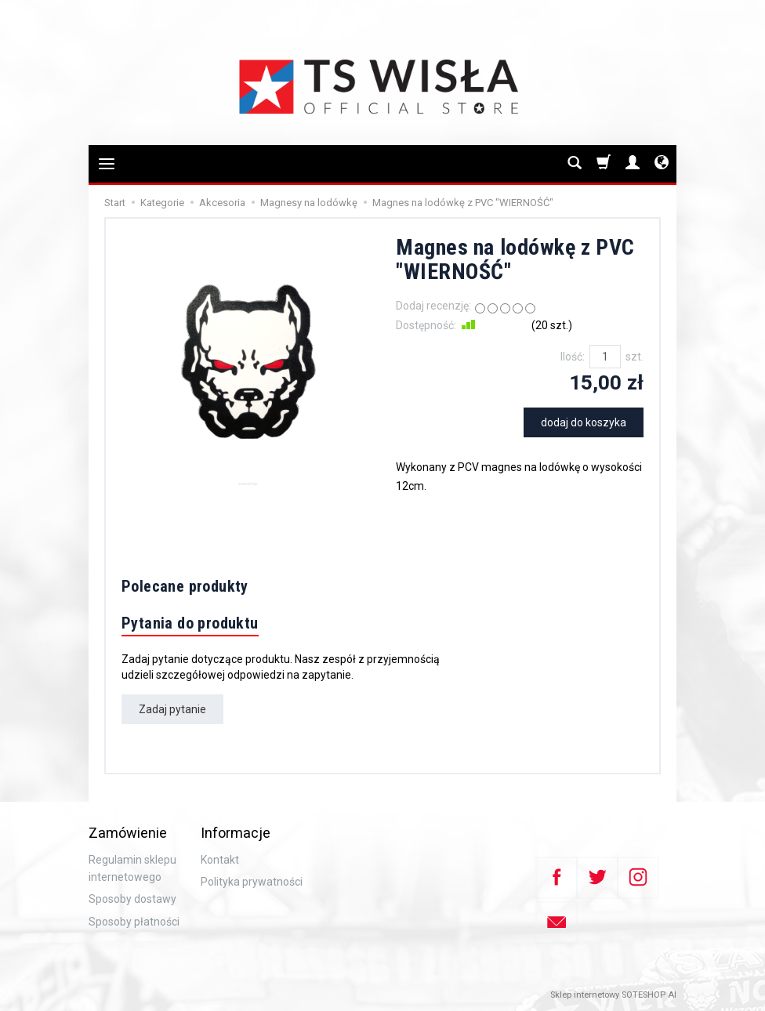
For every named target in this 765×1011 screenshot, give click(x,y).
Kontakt (220, 859)
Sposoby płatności (134, 921)
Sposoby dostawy (132, 899)
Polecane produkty (184, 586)
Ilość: (572, 356)
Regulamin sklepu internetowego (132, 868)
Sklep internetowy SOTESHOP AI (613, 995)
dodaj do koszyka (583, 422)
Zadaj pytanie (172, 709)
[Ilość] (605, 356)
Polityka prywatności (252, 881)
